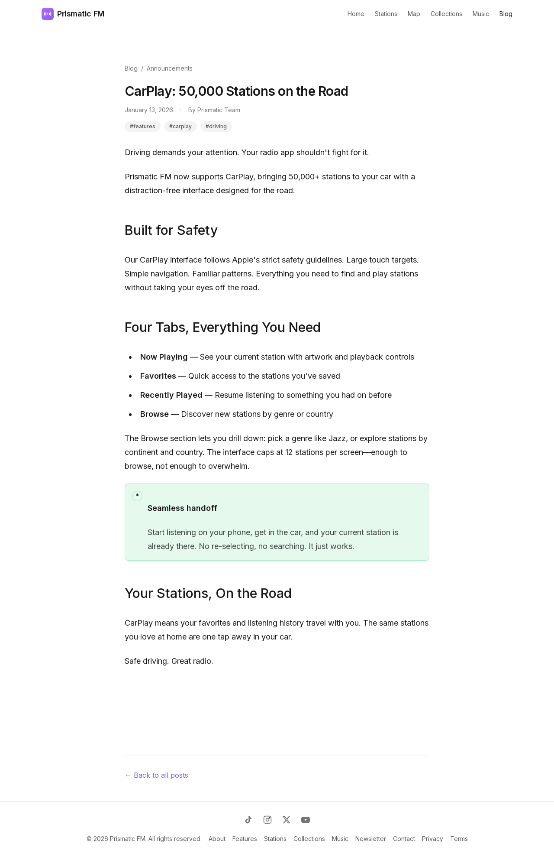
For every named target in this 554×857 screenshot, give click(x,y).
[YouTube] (305, 819)
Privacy (432, 838)
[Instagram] (267, 819)
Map (414, 13)
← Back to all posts (156, 775)
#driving (216, 126)
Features (244, 838)
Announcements (170, 68)
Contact (404, 838)
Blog (505, 13)
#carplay (180, 126)
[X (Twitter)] (286, 819)
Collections (446, 13)
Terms (459, 838)
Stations (386, 13)
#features (142, 126)
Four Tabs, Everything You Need (223, 327)
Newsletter (370, 838)
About (217, 838)
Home (356, 13)
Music (481, 13)
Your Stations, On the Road (208, 593)
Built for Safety (171, 230)
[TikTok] (248, 819)
